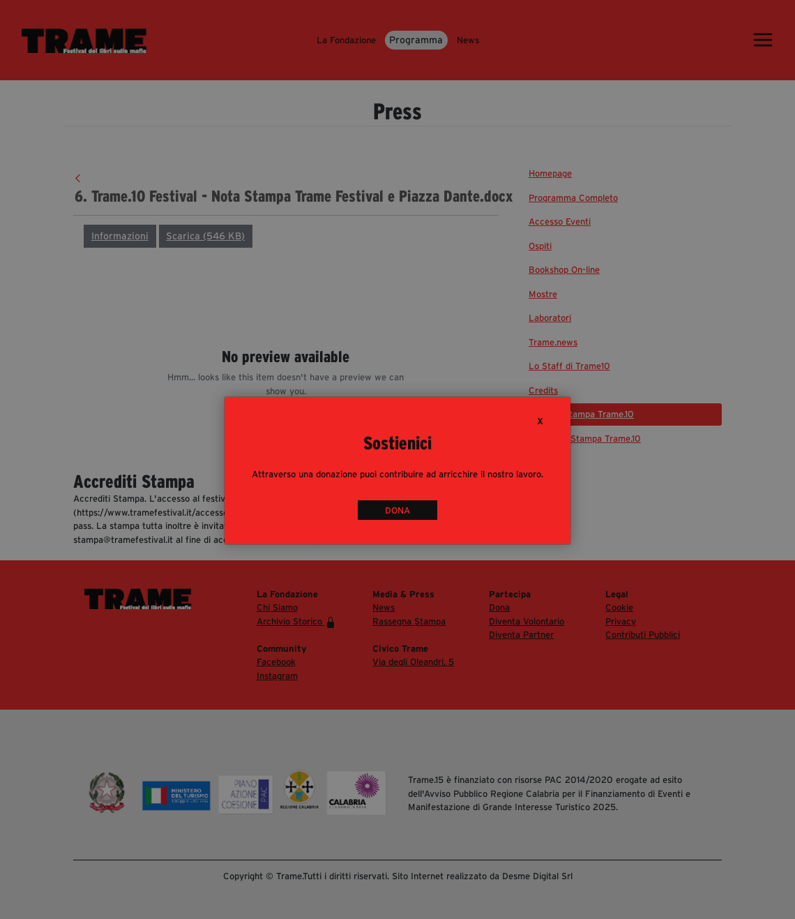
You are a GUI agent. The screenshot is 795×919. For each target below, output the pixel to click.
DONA (397, 510)
